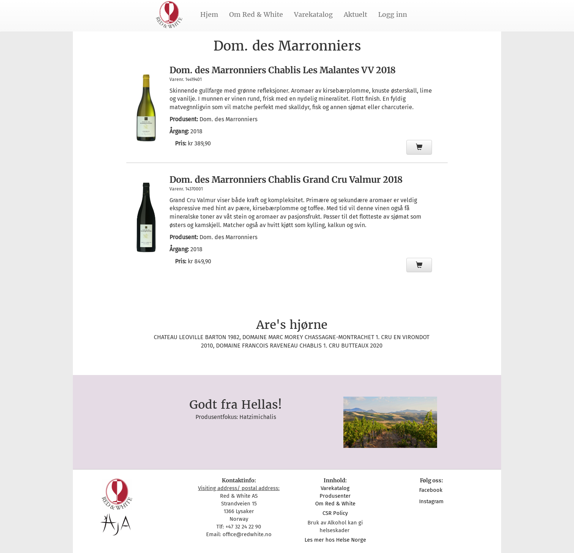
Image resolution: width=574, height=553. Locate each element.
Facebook (431, 490)
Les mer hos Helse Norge (335, 540)
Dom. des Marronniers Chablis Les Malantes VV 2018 (282, 70)
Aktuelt (355, 14)
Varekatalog (313, 14)
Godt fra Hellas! (235, 404)
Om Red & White (256, 14)
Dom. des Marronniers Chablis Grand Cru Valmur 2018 (286, 179)
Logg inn (392, 14)
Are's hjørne (291, 325)
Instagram (431, 501)
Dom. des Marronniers (228, 119)
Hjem (209, 14)
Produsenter (335, 496)
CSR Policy (335, 513)
